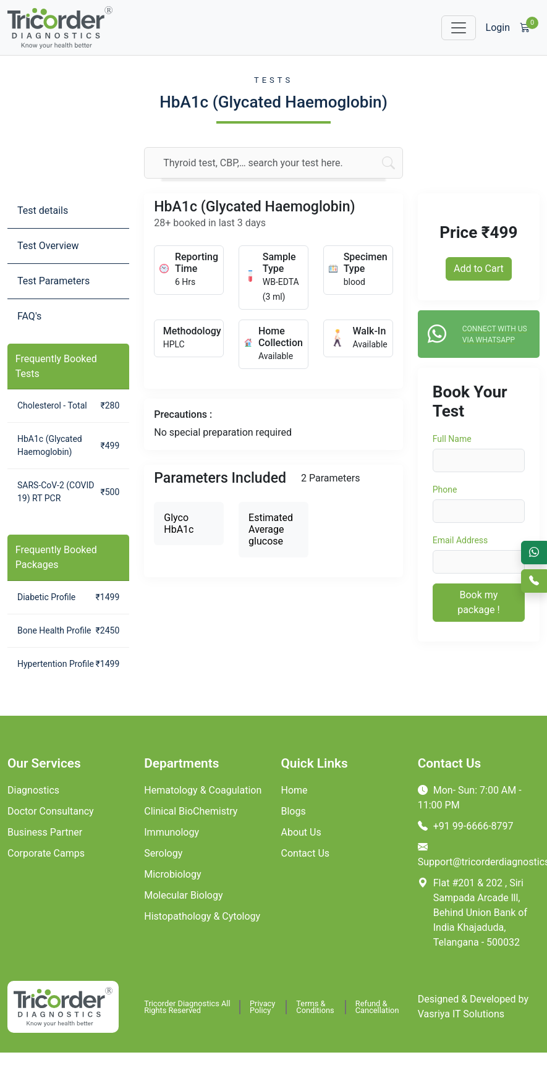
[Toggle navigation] (458, 27)
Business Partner (44, 832)
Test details (42, 210)
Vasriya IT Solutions (461, 1014)
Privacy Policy (262, 1007)
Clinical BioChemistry (190, 811)
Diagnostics (33, 790)
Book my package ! (478, 602)
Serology (163, 853)
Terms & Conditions (315, 1007)
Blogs (293, 811)
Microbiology (172, 874)
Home (294, 790)
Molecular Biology (183, 895)
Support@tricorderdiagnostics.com (479, 854)
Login (498, 27)
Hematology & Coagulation (202, 790)
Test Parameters (53, 281)
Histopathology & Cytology (202, 916)
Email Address (460, 540)
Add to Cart (479, 268)
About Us (301, 832)
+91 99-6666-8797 (466, 826)
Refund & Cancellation (377, 1007)
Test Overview (48, 246)
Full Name (452, 439)
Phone (445, 489)
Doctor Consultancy (50, 811)
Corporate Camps (46, 853)
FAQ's (29, 316)
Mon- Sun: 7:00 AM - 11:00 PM (470, 797)
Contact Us (305, 853)
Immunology (171, 832)
